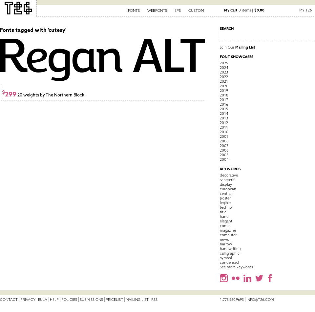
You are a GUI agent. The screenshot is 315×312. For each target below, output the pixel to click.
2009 (224, 136)
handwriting (230, 248)
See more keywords (236, 267)
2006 (224, 150)
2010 (224, 132)
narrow (226, 244)
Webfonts (157, 10)
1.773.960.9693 (232, 299)
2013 (224, 118)
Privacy (27, 299)
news (224, 239)
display (226, 184)
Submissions (91, 299)
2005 (224, 155)
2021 (224, 81)
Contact (9, 299)
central (226, 193)
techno (226, 207)
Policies (69, 299)
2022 (224, 76)
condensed (229, 262)
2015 (224, 109)
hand (224, 216)
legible (225, 202)
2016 (224, 104)
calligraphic (230, 253)
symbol (226, 258)
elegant (226, 221)
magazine (228, 230)
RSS (154, 299)
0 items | (244, 10)
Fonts (134, 10)
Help (54, 299)
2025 (224, 63)
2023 (224, 72)
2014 (224, 113)
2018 (224, 95)
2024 (224, 67)
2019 (224, 90)
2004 (224, 159)
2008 (224, 141)
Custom (196, 10)
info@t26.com (260, 299)
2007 (224, 145)
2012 (224, 122)
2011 (224, 127)
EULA (42, 299)
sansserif (227, 179)
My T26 (305, 10)
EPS (178, 10)
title (223, 212)
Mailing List (137, 299)
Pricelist (114, 299)
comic (225, 225)
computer (228, 235)
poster (225, 198)
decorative (229, 175)
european (228, 189)
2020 (224, 86)
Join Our (237, 47)
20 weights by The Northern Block (43, 95)
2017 (224, 99)
